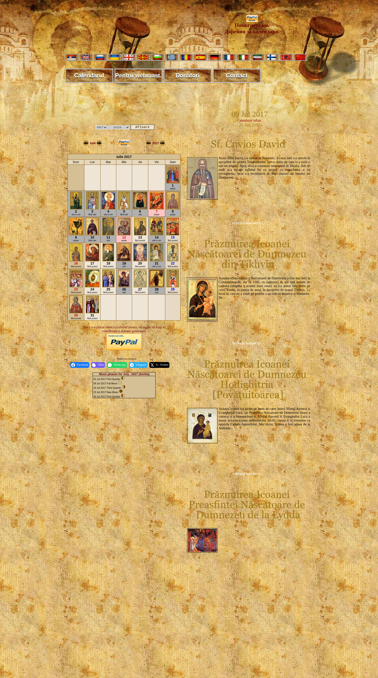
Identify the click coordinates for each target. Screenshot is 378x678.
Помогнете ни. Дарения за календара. (252, 25)
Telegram (138, 365)
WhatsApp (117, 365)
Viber (98, 365)
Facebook (79, 365)
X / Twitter (159, 365)
